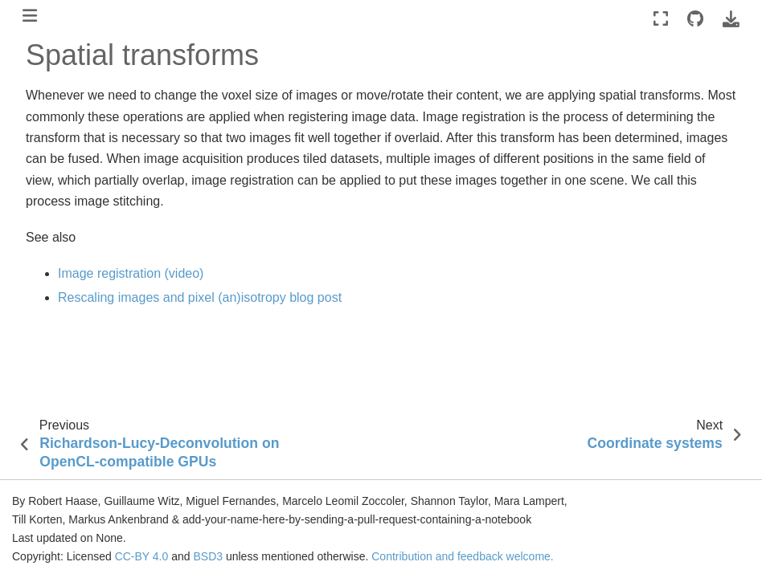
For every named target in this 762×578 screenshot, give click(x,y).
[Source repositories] (695, 18)
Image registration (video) (130, 273)
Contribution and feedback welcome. (462, 556)
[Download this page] (731, 18)
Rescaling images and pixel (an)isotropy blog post (200, 297)
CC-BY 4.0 (142, 556)
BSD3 (208, 556)
